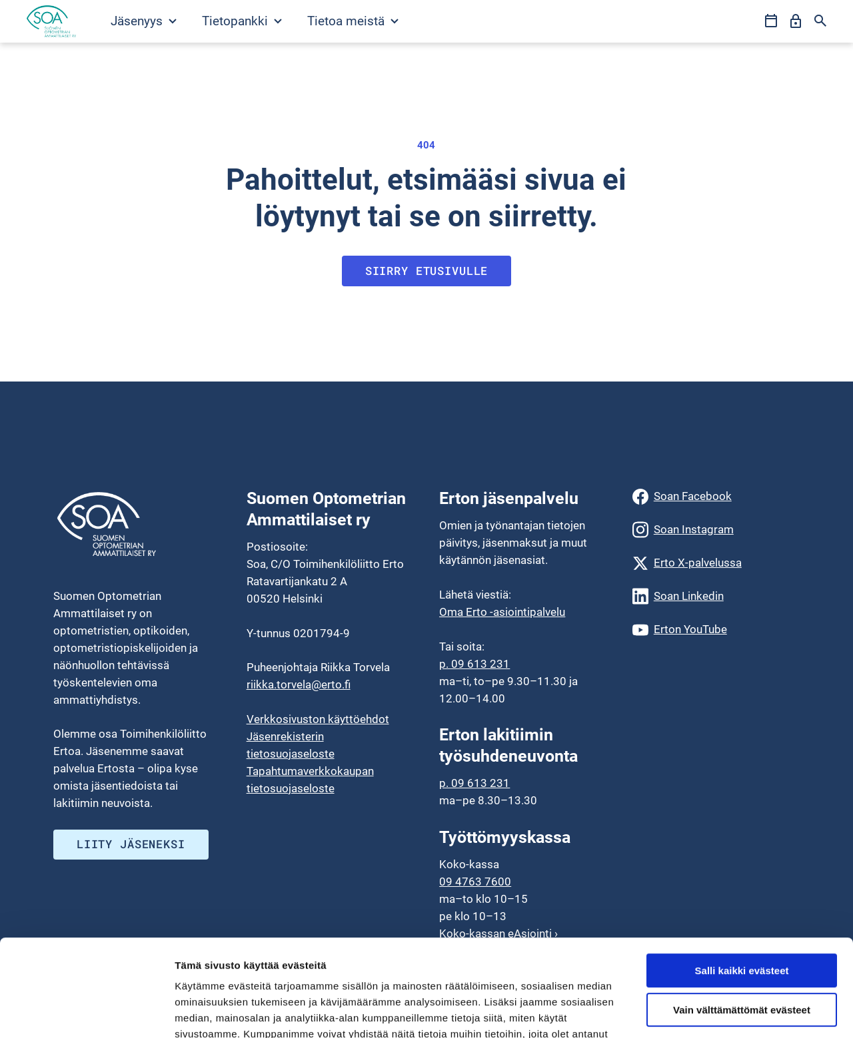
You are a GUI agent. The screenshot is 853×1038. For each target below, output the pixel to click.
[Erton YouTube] (716, 630)
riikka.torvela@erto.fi (299, 684)
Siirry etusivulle (426, 270)
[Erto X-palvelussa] (716, 563)
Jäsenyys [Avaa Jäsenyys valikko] (144, 21)
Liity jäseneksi (131, 844)
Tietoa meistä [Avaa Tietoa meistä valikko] (353, 21)
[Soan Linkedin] (716, 596)
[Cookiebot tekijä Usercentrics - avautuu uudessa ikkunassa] (86, 1012)
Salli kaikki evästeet (742, 880)
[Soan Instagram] (716, 530)
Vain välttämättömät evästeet (741, 919)
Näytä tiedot (204, 1011)
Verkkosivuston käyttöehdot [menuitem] (318, 719)
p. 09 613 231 (474, 663)
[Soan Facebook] (716, 496)
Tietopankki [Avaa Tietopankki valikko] (242, 21)
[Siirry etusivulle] (51, 21)
